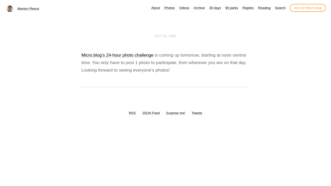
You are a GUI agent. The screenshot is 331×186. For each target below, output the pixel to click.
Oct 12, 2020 (165, 36)
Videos (184, 8)
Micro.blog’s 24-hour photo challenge (117, 55)
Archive (199, 8)
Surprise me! (175, 113)
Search (280, 8)
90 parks (231, 8)
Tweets (197, 113)
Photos (169, 8)
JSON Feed (151, 113)
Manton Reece (28, 9)
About (155, 8)
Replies (248, 8)
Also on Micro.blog (308, 8)
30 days (215, 8)
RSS (132, 113)
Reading (264, 8)
